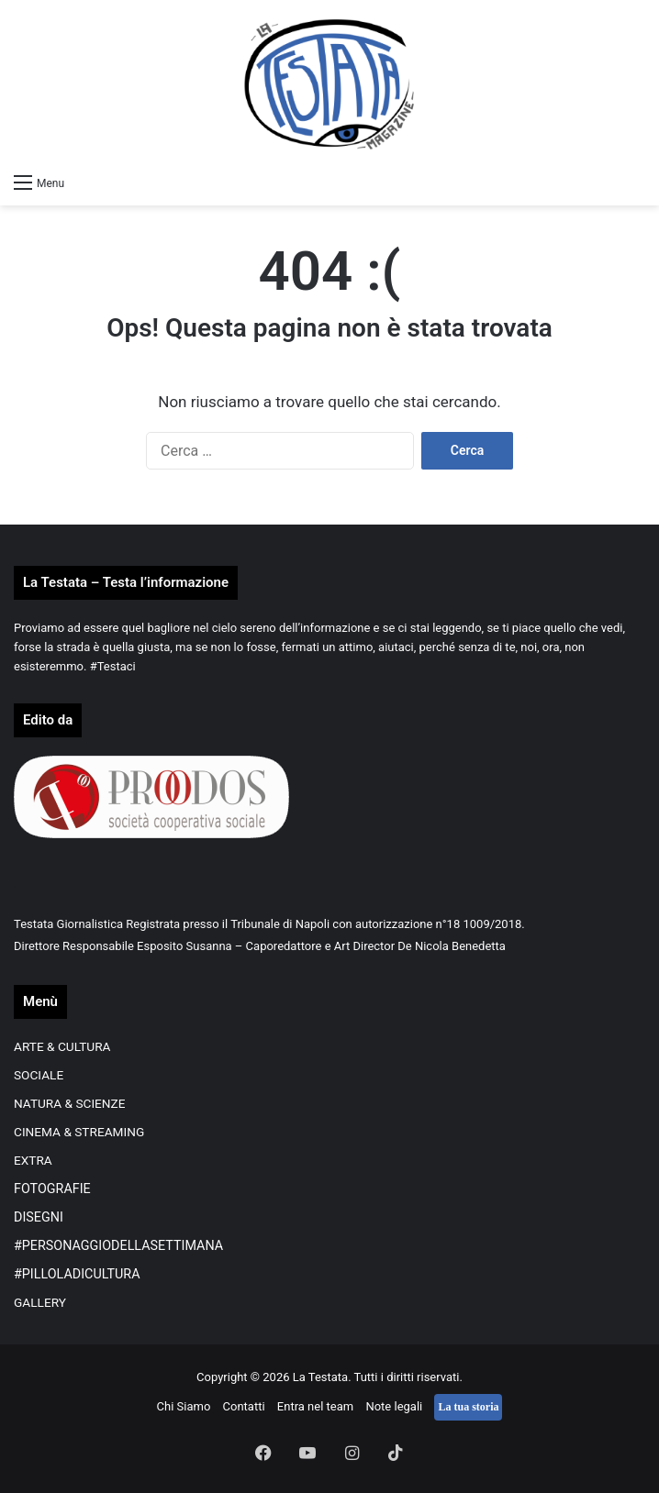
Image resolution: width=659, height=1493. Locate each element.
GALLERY (40, 1302)
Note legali (393, 1406)
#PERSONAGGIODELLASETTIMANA (118, 1245)
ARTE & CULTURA (62, 1046)
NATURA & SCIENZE (70, 1103)
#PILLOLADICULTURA (77, 1273)
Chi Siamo (184, 1406)
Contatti (244, 1406)
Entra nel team (315, 1406)
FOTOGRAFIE (52, 1188)
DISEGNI (38, 1217)
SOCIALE (38, 1074)
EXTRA (33, 1160)
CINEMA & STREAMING (79, 1131)
